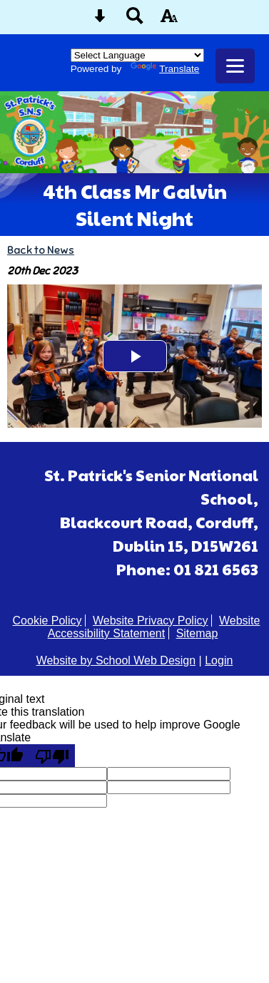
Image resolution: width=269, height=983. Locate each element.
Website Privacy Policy (150, 620)
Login (219, 660)
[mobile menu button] (235, 65)
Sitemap (197, 633)
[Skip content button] (100, 20)
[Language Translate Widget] (137, 55)
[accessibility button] (169, 20)
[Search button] (135, 20)
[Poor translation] (52, 755)
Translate (165, 68)
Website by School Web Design (116, 660)
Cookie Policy (47, 620)
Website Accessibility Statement (154, 626)
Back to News (40, 250)
